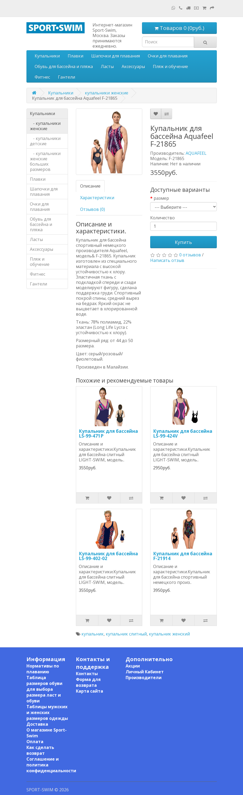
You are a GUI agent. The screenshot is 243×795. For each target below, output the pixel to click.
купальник (92, 634)
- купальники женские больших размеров (45, 161)
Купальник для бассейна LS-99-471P (108, 433)
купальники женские (106, 93)
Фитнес (42, 77)
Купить (183, 242)
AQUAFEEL (196, 153)
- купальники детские (45, 141)
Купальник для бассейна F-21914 (182, 556)
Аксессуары (133, 66)
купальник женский (169, 634)
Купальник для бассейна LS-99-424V (182, 433)
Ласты (107, 66)
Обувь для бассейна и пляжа (64, 66)
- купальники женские (45, 125)
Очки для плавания (167, 56)
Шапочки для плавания (115, 56)
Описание (90, 186)
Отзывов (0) (92, 209)
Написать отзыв (167, 260)
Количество (162, 217)
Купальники (47, 56)
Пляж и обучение (170, 66)
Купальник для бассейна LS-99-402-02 (108, 556)
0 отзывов (190, 255)
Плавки (75, 56)
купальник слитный (126, 634)
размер (161, 198)
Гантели (66, 77)
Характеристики (97, 198)
